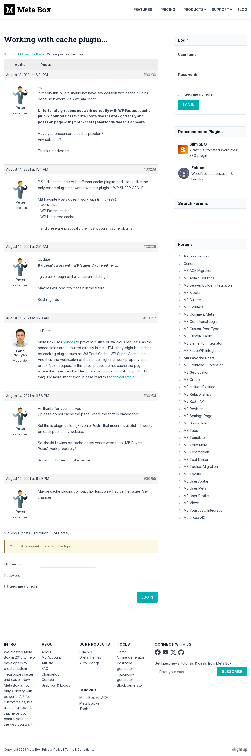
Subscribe (232, 671)
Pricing (167, 9)
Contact (48, 680)
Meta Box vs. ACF (93, 697)
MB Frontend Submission (201, 365)
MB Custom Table (195, 336)
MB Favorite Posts (31, 54)
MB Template (191, 438)
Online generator (130, 657)
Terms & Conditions (79, 749)
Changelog (51, 674)
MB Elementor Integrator (200, 343)
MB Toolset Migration (198, 466)
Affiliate (47, 663)
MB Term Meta (192, 445)
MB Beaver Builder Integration (205, 285)
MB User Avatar (193, 481)
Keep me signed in (24, 586)
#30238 (150, 169)
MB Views (189, 503)
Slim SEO (86, 652)
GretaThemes (90, 657)
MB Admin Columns (196, 278)
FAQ (45, 668)
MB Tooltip (189, 474)
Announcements (194, 256)
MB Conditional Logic (198, 322)
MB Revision (190, 409)
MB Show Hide (192, 423)
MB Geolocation (193, 372)
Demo (121, 652)
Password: (12, 575)
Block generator (130, 685)
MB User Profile (193, 496)
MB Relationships (194, 394)
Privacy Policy (52, 749)
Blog (242, 9)
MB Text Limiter (193, 459)
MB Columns (190, 307)
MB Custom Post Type (198, 329)
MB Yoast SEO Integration (201, 510)
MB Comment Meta (196, 314)
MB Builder (189, 300)
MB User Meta (192, 488)
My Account (51, 657)
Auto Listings (89, 663)
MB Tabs (188, 430)
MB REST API (191, 401)
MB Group (189, 379)
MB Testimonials (194, 452)
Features (143, 9)
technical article (122, 377)
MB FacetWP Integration (200, 350)
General (187, 263)
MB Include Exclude (196, 387)
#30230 (150, 75)
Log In (147, 597)
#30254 (150, 396)
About (46, 652)
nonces (69, 342)
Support (220, 9)
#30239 (150, 246)
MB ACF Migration (195, 271)
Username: (13, 564)
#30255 (150, 478)
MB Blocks (189, 292)
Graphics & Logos (56, 685)
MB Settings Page (195, 416)
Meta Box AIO (192, 517)
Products (193, 9)
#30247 (149, 318)
